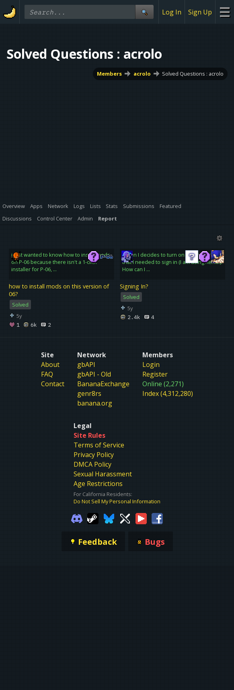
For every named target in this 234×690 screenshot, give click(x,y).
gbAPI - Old (94, 374)
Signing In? (134, 286)
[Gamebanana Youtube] (141, 517)
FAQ (47, 374)
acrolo (142, 73)
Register (155, 374)
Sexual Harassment (103, 474)
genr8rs (89, 393)
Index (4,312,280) (167, 393)
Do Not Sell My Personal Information (117, 501)
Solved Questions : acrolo (193, 73)
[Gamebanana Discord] (76, 517)
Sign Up (200, 12)
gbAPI (86, 364)
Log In (171, 12)
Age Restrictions (98, 483)
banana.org (94, 403)
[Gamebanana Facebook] (157, 517)
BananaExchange (103, 383)
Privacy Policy (94, 454)
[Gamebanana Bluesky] (109, 517)
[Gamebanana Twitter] (125, 517)
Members (109, 73)
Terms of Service (99, 445)
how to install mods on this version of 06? (59, 290)
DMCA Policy (92, 464)
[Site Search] (144, 12)
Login (151, 364)
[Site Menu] (224, 12)
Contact (52, 383)
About (50, 364)
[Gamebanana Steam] (92, 517)
